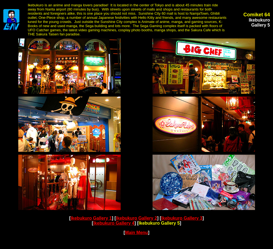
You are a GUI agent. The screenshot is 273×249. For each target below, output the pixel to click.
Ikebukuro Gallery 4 (114, 223)
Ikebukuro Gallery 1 (91, 218)
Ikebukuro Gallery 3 (181, 218)
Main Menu (136, 232)
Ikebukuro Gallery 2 (136, 218)
